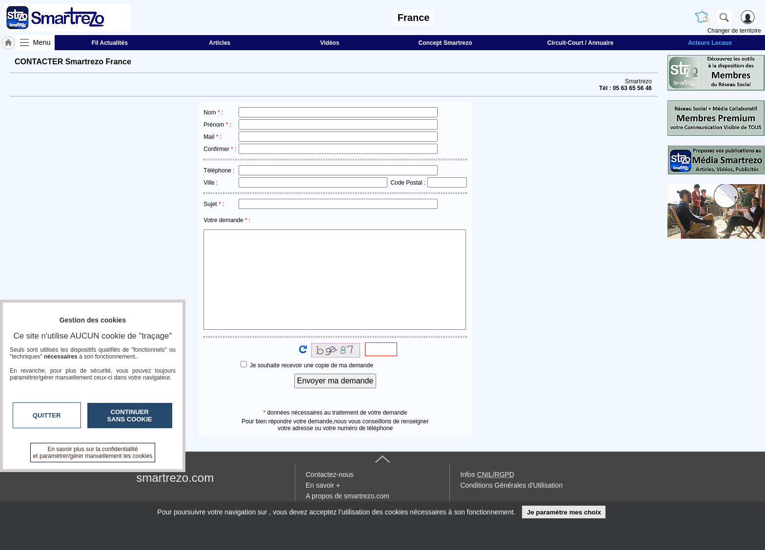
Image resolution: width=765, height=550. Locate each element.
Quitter (47, 415)
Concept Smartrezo (445, 42)
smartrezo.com (175, 477)
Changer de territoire (734, 30)
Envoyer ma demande (335, 381)
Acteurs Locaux (710, 42)
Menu (42, 42)
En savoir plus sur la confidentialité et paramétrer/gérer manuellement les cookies (93, 452)
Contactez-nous (330, 474)
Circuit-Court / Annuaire (580, 42)
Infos (487, 474)
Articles (219, 42)
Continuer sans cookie (129, 415)
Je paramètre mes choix (564, 512)
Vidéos (329, 42)
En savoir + (323, 485)
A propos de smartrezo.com (347, 496)
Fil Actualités (110, 42)
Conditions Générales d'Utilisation (512, 485)
